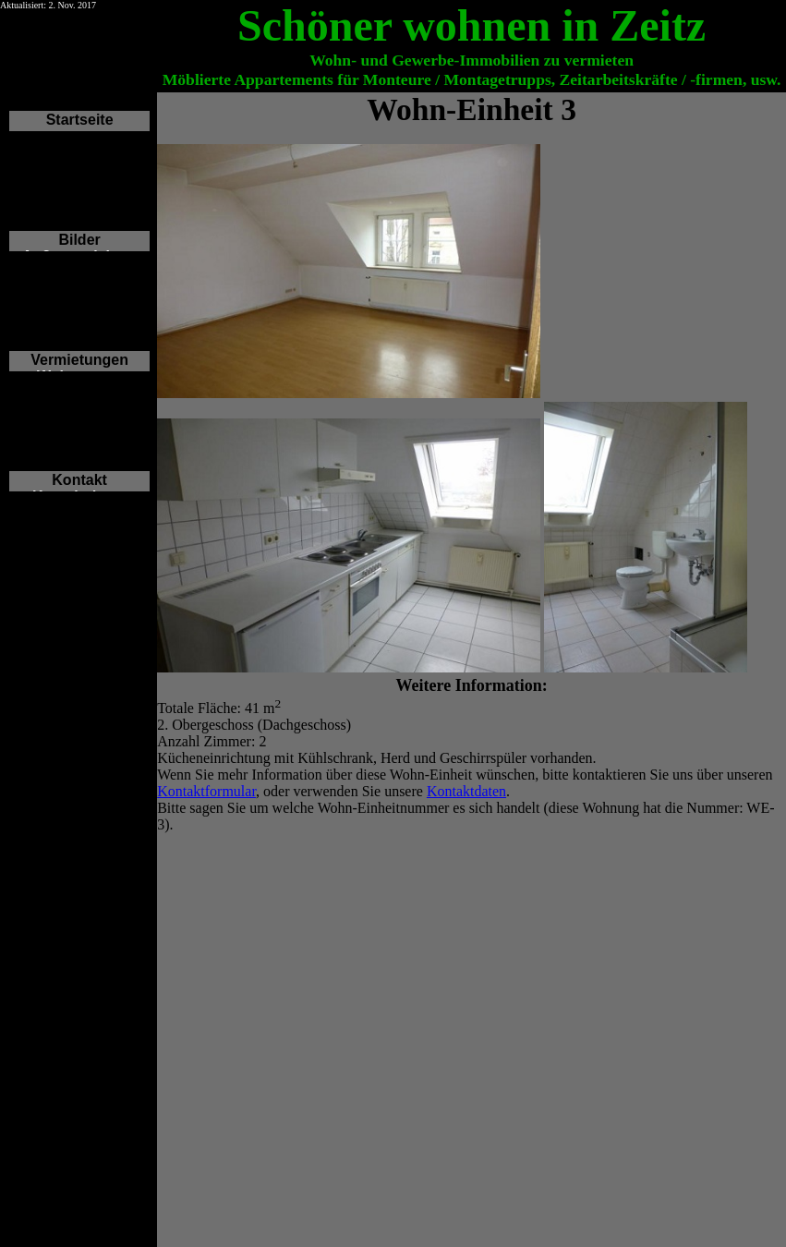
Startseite (80, 119)
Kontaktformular (206, 791)
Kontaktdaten (466, 791)
